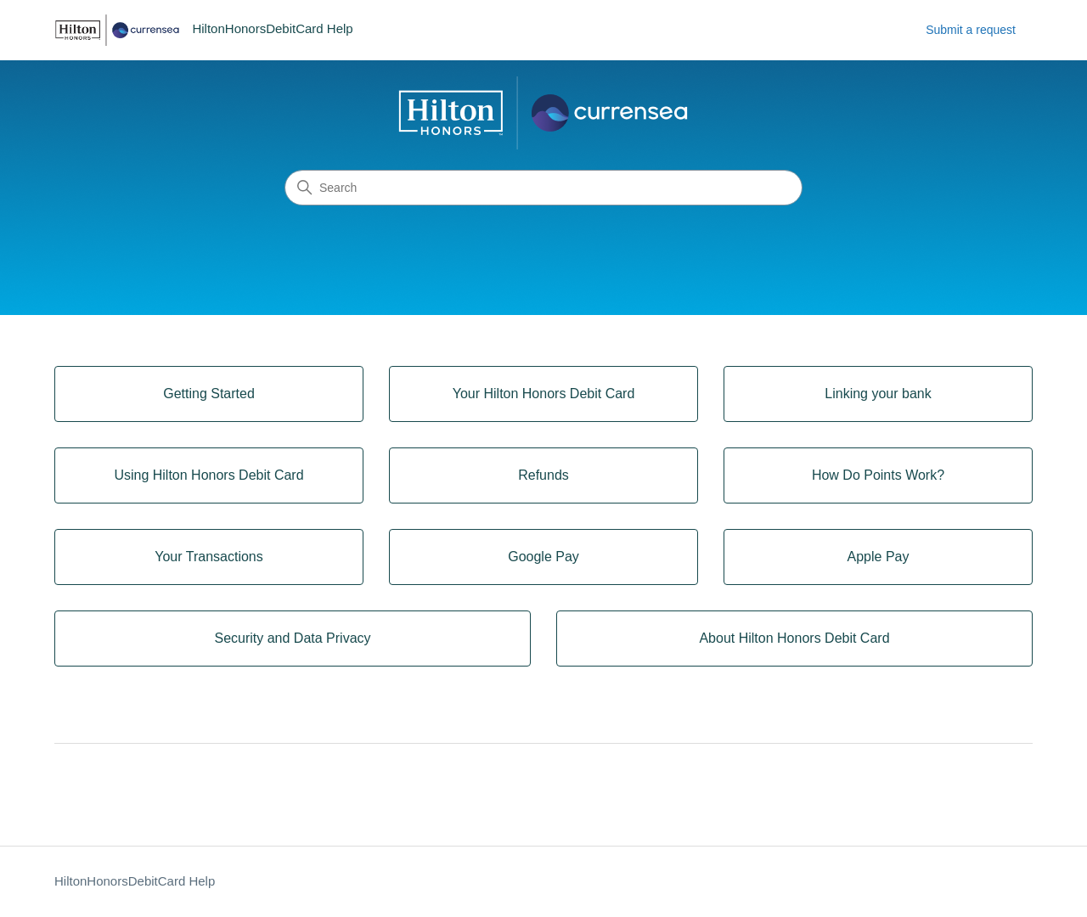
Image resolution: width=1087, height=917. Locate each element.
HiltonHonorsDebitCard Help (134, 881)
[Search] (543, 188)
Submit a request (971, 30)
